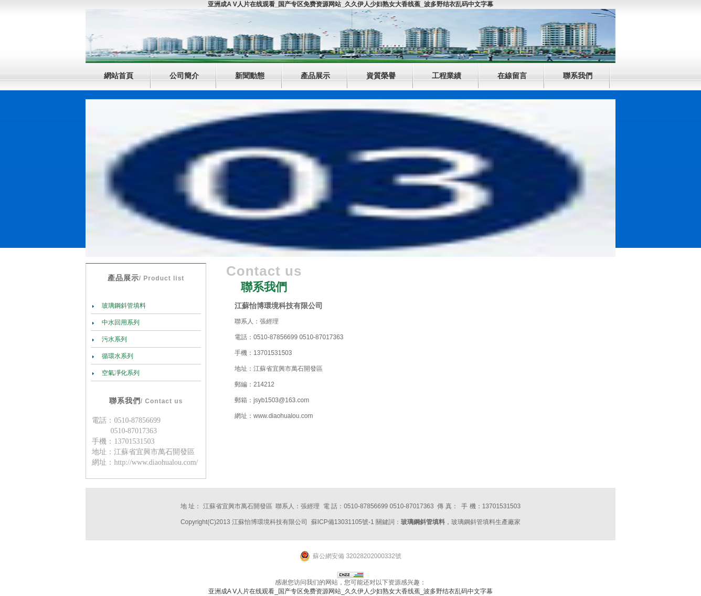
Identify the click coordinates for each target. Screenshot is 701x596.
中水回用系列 (120, 322)
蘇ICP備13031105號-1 (342, 522)
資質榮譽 (381, 76)
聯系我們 (577, 76)
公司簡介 (184, 76)
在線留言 (512, 76)
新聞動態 (249, 76)
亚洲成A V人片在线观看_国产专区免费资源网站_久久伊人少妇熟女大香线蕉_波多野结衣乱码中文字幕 (350, 4)
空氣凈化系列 (120, 373)
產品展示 (315, 76)
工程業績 (446, 76)
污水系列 (113, 339)
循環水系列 (116, 356)
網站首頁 (118, 76)
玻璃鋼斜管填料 (123, 305)
